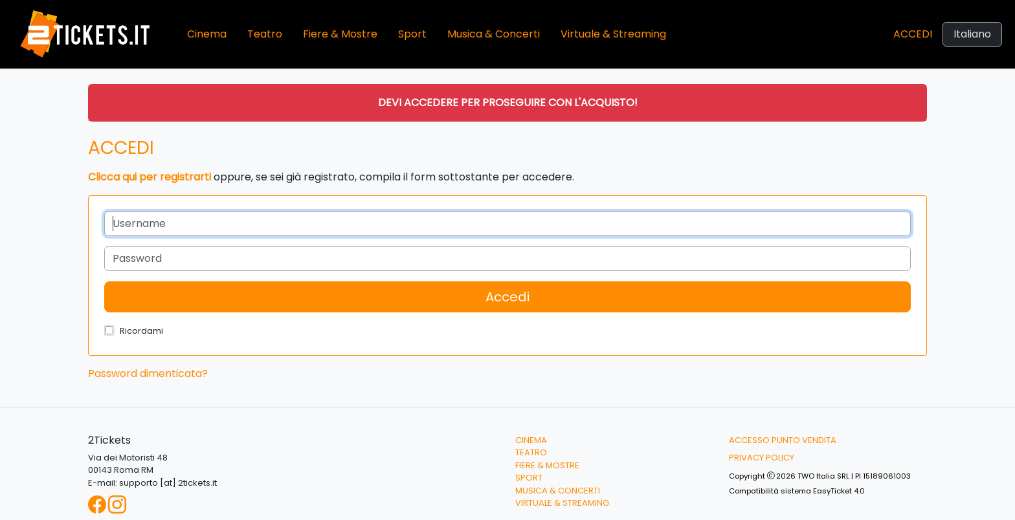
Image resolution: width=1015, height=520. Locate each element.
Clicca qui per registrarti (149, 176)
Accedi (912, 34)
